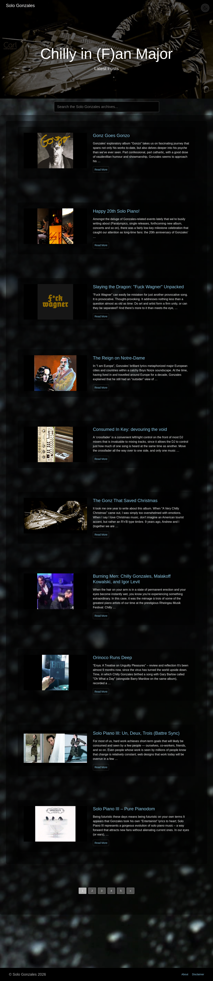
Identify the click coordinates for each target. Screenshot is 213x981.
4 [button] (111, 890)
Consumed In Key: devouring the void (130, 429)
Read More (101, 169)
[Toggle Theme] (205, 8)
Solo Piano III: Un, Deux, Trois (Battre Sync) (136, 733)
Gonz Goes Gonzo (111, 135)
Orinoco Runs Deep (112, 657)
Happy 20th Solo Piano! (116, 211)
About (185, 974)
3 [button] (102, 890)
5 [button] (121, 890)
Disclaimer (198, 974)
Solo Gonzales (20, 5)
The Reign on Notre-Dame (119, 357)
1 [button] (82, 890)
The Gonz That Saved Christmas (125, 500)
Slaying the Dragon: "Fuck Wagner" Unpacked (138, 286)
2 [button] (92, 890)
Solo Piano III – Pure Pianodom (124, 808)
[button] (130, 891)
